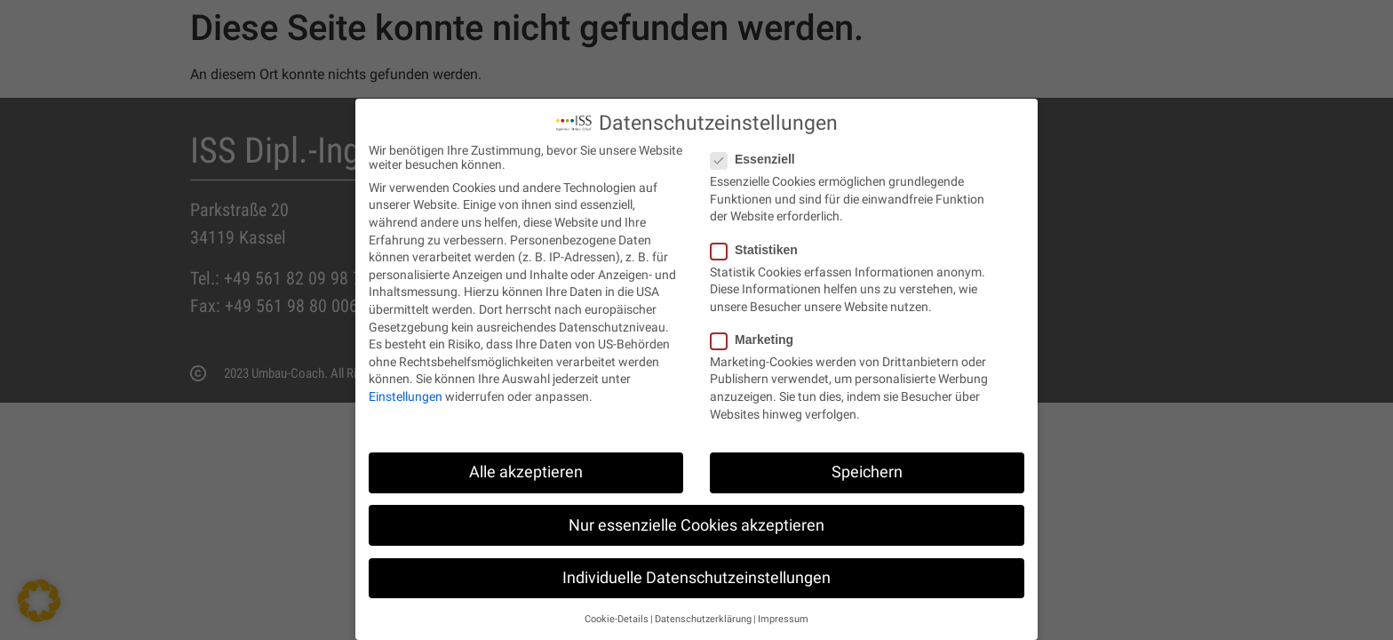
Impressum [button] (783, 612)
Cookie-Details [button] (617, 612)
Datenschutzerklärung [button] (703, 612)
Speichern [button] (867, 465)
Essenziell (758, 152)
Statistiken (759, 242)
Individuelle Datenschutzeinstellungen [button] (696, 571)
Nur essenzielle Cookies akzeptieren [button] (696, 517)
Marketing (757, 332)
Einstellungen (405, 389)
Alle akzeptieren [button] (526, 465)
